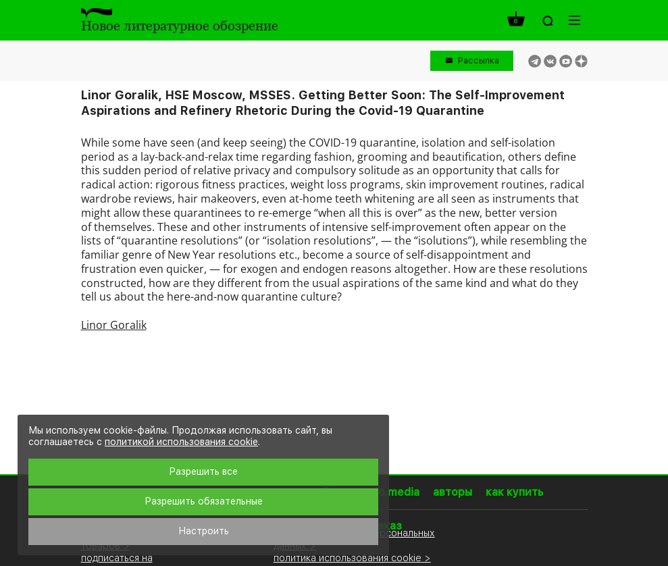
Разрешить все (203, 471)
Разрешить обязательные (204, 501)
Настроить (203, 530)
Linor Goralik (114, 324)
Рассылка (478, 60)
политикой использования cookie (181, 441)
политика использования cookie (347, 557)
